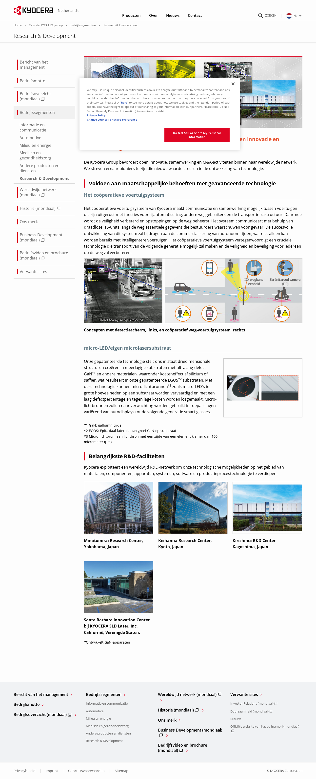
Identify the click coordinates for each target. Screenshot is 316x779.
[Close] (233, 83)
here (124, 102)
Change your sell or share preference (112, 119)
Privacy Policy (96, 115)
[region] (159, 114)
